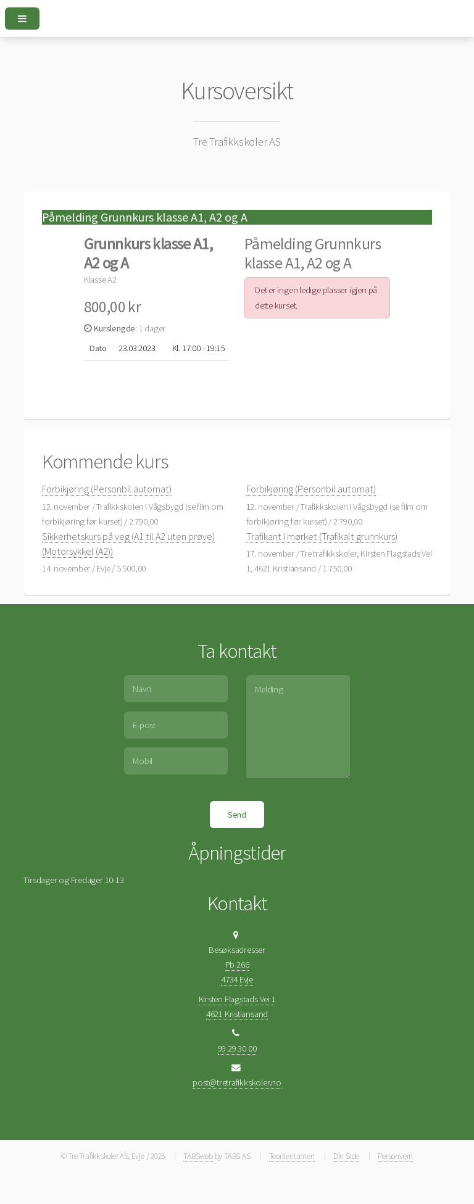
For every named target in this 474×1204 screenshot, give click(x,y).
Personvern (395, 1156)
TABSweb (197, 1156)
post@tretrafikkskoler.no (237, 1082)
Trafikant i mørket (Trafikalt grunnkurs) (321, 536)
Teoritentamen (292, 1156)
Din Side (346, 1156)
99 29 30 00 (237, 1048)
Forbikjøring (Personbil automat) (107, 489)
